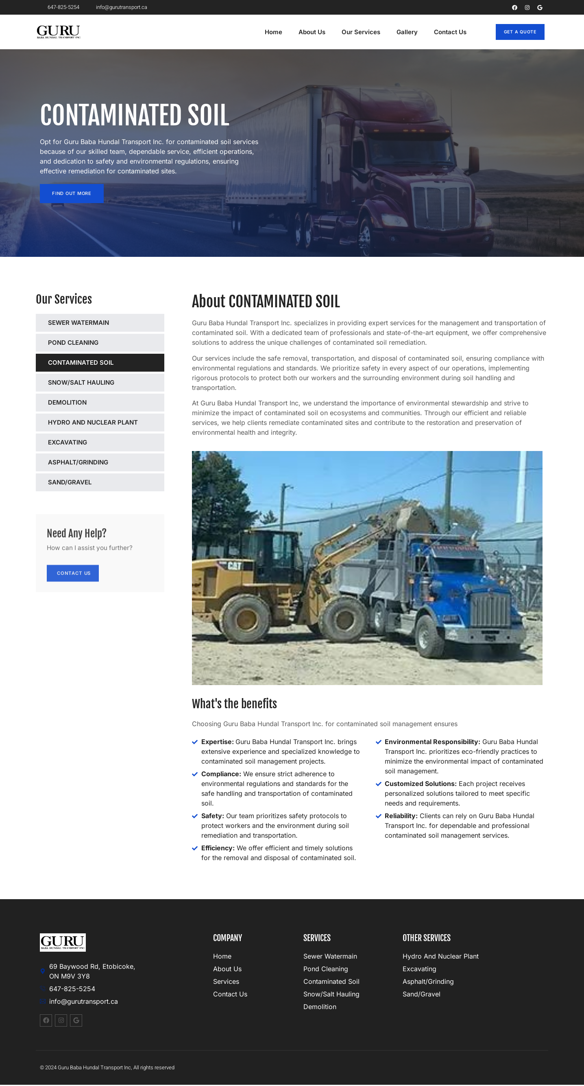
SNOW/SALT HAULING (81, 383)
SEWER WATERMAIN (78, 323)
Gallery (407, 32)
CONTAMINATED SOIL (80, 363)
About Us (312, 32)
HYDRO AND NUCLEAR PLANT (93, 423)
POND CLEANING (73, 343)
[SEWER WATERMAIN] (152, 323)
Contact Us (450, 32)
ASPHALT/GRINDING (78, 463)
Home (273, 32)
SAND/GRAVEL (70, 483)
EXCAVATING (67, 443)
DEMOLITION (67, 403)
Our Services (361, 32)
